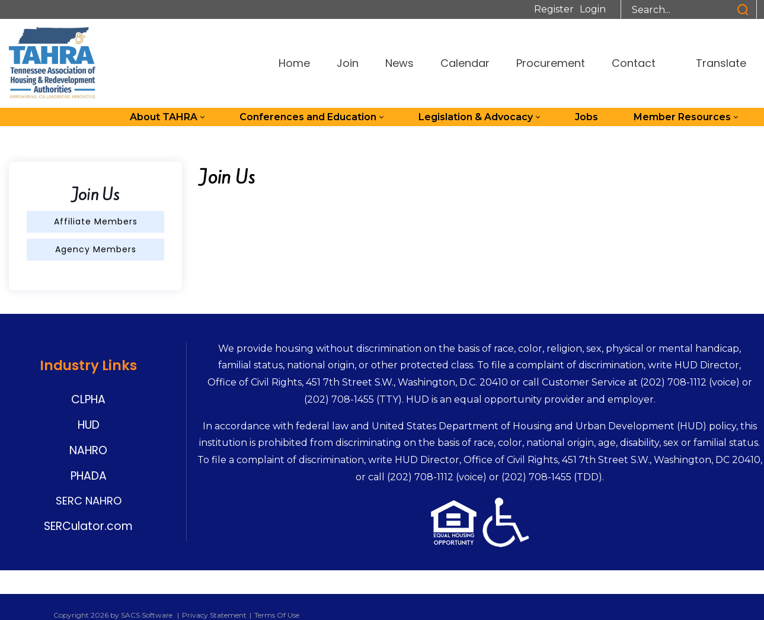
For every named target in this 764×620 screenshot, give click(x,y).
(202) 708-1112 (673, 382)
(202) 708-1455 (339, 399)
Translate (714, 63)
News (399, 63)
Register (554, 9)
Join (348, 63)
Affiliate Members (96, 221)
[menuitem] (167, 117)
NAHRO (88, 450)
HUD (89, 425)
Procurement (550, 63)
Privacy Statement (214, 615)
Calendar (465, 63)
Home (294, 63)
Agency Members (95, 249)
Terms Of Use (276, 615)
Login (593, 9)
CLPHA (88, 399)
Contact (634, 63)
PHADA (89, 476)
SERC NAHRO (89, 500)
